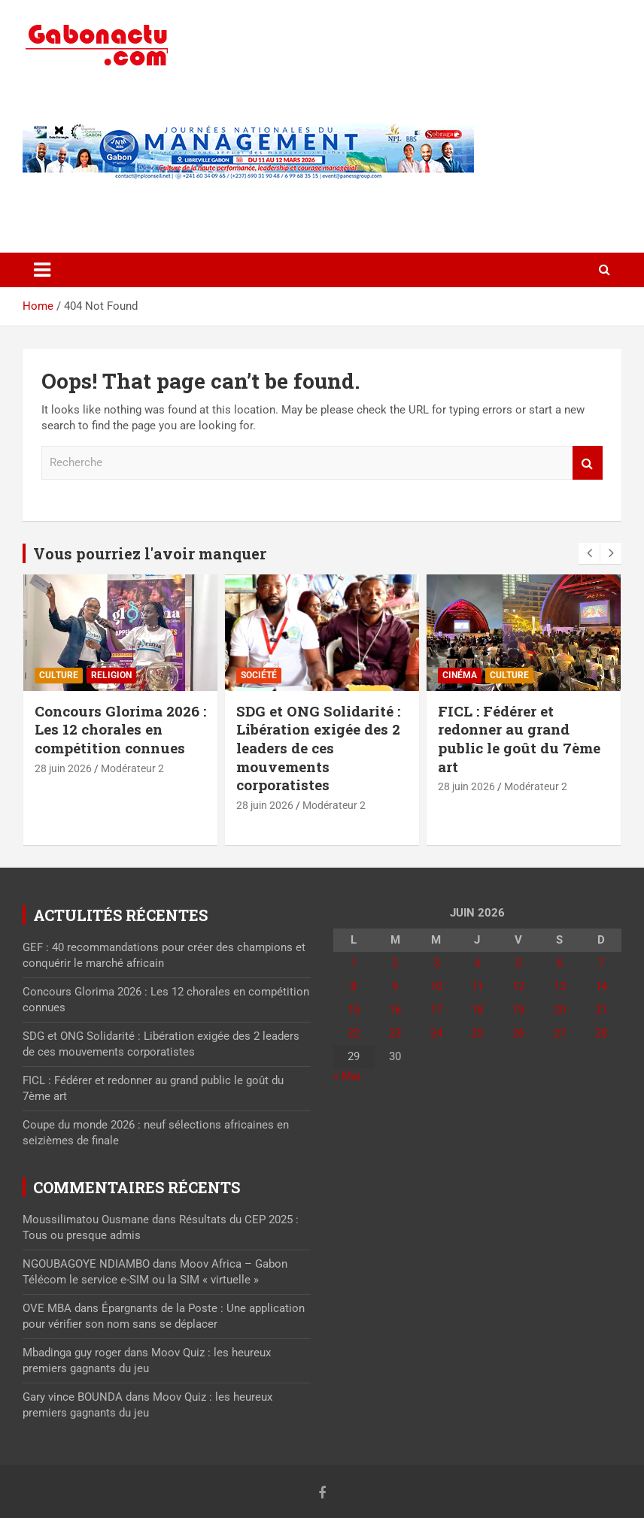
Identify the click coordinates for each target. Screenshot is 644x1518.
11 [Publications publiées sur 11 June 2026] (477, 986)
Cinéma (459, 675)
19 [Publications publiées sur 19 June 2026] (518, 1010)
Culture (58, 675)
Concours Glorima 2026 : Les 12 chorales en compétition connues (120, 729)
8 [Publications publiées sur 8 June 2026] (354, 986)
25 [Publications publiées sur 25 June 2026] (477, 1033)
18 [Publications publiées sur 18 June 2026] (477, 1010)
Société (259, 675)
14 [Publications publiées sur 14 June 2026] (601, 986)
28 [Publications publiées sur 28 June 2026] (601, 1033)
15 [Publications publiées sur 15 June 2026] (354, 1010)
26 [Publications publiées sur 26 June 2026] (518, 1033)
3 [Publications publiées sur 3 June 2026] (436, 963)
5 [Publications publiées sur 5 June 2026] (518, 963)
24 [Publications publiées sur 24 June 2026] (436, 1033)
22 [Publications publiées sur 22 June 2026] (354, 1033)
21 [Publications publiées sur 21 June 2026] (601, 1010)
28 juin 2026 (63, 768)
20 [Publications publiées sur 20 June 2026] (560, 1010)
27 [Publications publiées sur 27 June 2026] (560, 1033)
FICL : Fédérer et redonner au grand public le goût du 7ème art (519, 738)
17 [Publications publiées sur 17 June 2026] (436, 1010)
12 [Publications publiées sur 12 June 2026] (518, 986)
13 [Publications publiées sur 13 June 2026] (560, 986)
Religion (111, 675)
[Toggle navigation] (42, 270)
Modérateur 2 (132, 768)
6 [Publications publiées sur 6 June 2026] (560, 963)
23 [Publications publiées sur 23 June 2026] (395, 1033)
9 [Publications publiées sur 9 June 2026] (395, 986)
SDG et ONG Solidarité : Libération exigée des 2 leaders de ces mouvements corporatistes (318, 748)
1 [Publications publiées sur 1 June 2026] (354, 963)
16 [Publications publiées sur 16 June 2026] (395, 1010)
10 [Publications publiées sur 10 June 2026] (436, 986)
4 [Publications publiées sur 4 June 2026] (477, 963)
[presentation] (589, 553)
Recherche (588, 463)
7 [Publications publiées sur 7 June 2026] (601, 963)
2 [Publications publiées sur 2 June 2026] (395, 963)
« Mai (346, 1076)
